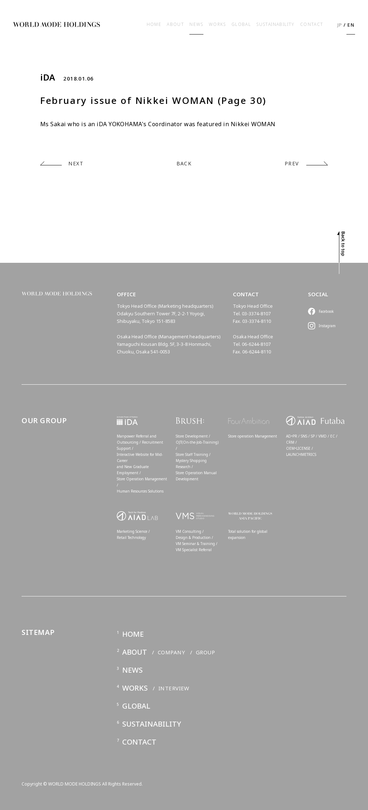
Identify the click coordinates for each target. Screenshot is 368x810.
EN (351, 25)
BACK (184, 163)
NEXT (75, 163)
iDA (47, 77)
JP (339, 25)
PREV (292, 163)
